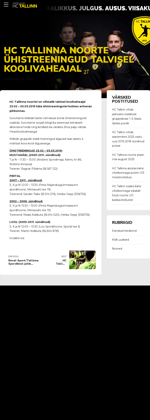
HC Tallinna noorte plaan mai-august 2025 (128, 157)
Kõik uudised (120, 239)
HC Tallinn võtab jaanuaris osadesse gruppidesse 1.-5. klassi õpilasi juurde (126, 116)
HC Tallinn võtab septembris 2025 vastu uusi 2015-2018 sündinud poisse (128, 138)
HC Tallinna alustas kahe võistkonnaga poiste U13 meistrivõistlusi (128, 173)
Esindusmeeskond (124, 230)
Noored (117, 248)
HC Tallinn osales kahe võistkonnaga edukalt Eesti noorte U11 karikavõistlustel (126, 193)
